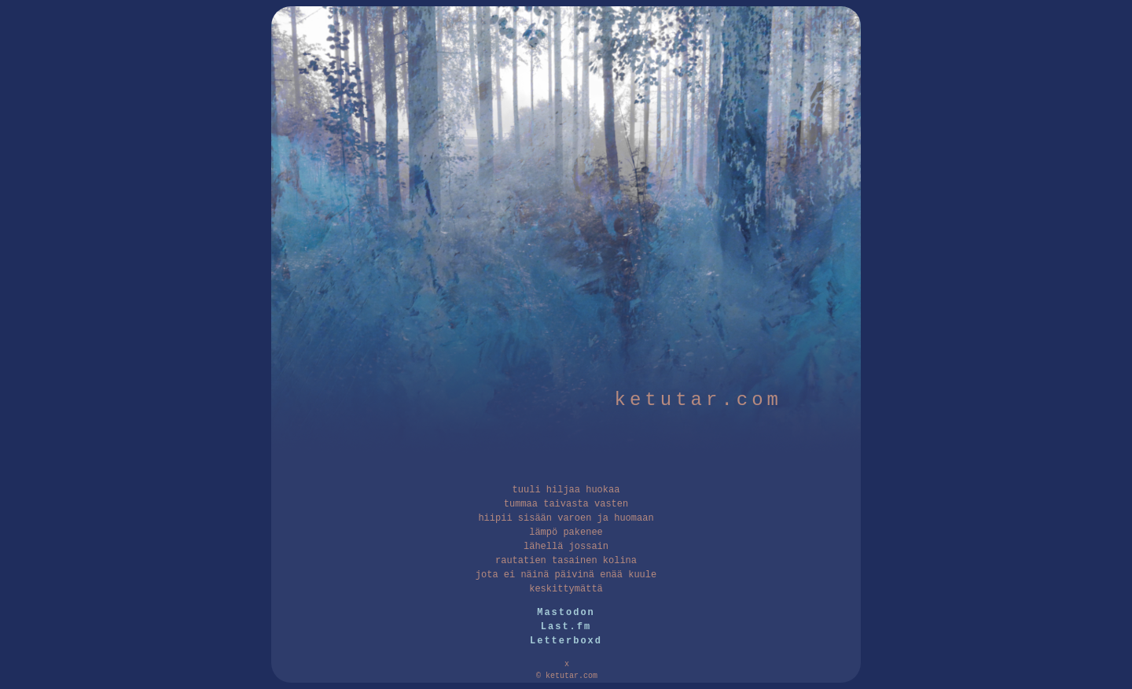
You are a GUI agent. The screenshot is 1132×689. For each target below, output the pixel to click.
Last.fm (566, 626)
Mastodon (566, 612)
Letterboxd (566, 641)
